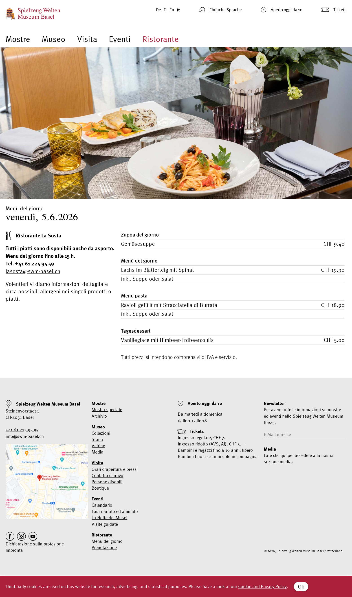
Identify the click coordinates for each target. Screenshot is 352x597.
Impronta (14, 550)
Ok (301, 587)
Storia (97, 439)
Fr (165, 9)
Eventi (120, 39)
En (171, 9)
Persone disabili (107, 481)
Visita (87, 39)
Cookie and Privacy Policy (262, 586)
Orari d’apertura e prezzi (115, 469)
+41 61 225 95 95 (22, 429)
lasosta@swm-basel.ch (33, 271)
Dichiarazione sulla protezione (35, 543)
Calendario (102, 505)
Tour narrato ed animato (115, 511)
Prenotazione (104, 547)
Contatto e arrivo (107, 475)
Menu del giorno (107, 541)
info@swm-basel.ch (25, 436)
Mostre (18, 39)
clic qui (279, 455)
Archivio (99, 416)
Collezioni (101, 433)
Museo (53, 39)
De (158, 9)
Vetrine (98, 445)
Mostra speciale (107, 409)
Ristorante (161, 39)
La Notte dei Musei (109, 517)
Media (97, 451)
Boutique (100, 488)
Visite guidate (105, 524)
